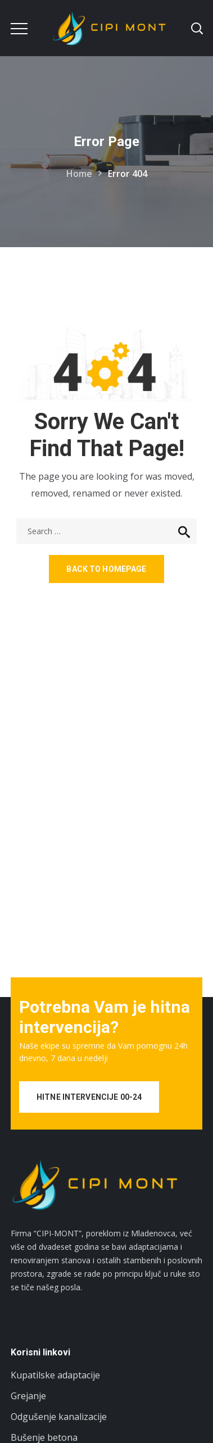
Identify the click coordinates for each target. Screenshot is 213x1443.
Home (79, 173)
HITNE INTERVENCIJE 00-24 (89, 1097)
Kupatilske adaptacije (55, 1375)
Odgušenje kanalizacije (59, 1416)
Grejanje (28, 1396)
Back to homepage (106, 569)
